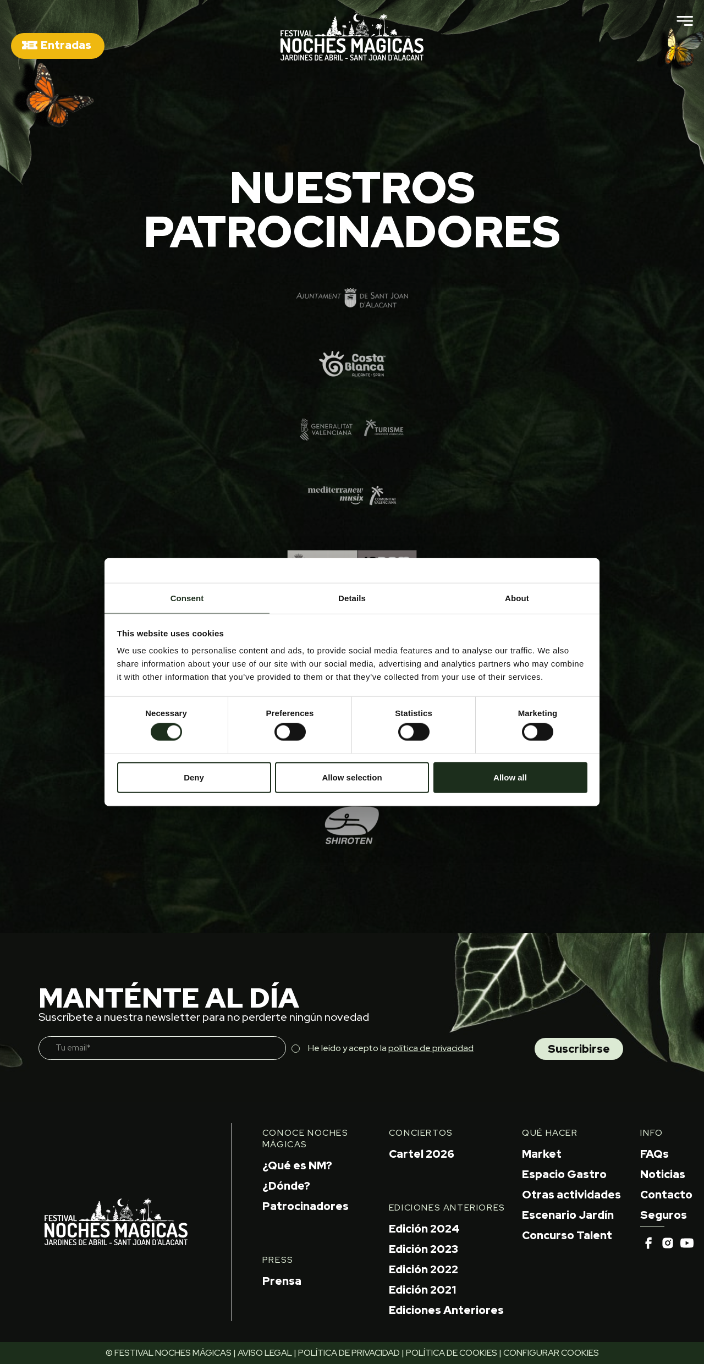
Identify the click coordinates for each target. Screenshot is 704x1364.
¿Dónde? (286, 1186)
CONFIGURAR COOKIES (551, 1352)
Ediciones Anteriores (446, 1310)
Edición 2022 (423, 1269)
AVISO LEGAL (265, 1352)
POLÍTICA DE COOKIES (451, 1352)
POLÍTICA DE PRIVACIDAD (349, 1352)
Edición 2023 (423, 1249)
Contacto (666, 1194)
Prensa (281, 1281)
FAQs (654, 1154)
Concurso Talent (567, 1235)
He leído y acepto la (391, 1048)
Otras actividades (571, 1194)
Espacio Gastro (564, 1174)
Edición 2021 (422, 1290)
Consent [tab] (187, 598)
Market (542, 1154)
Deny (194, 777)
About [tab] (517, 598)
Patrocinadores (305, 1206)
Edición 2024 (424, 1229)
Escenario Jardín (568, 1215)
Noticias (662, 1174)
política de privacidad (431, 1048)
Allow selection (352, 777)
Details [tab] (352, 598)
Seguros (663, 1215)
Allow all (510, 777)
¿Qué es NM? (297, 1165)
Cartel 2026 (421, 1154)
